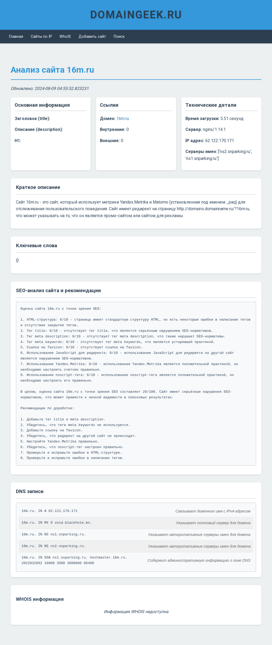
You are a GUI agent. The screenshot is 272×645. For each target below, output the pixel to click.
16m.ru (122, 116)
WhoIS (58, 36)
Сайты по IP (37, 36)
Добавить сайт (82, 36)
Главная (15, 36)
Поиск (106, 36)
